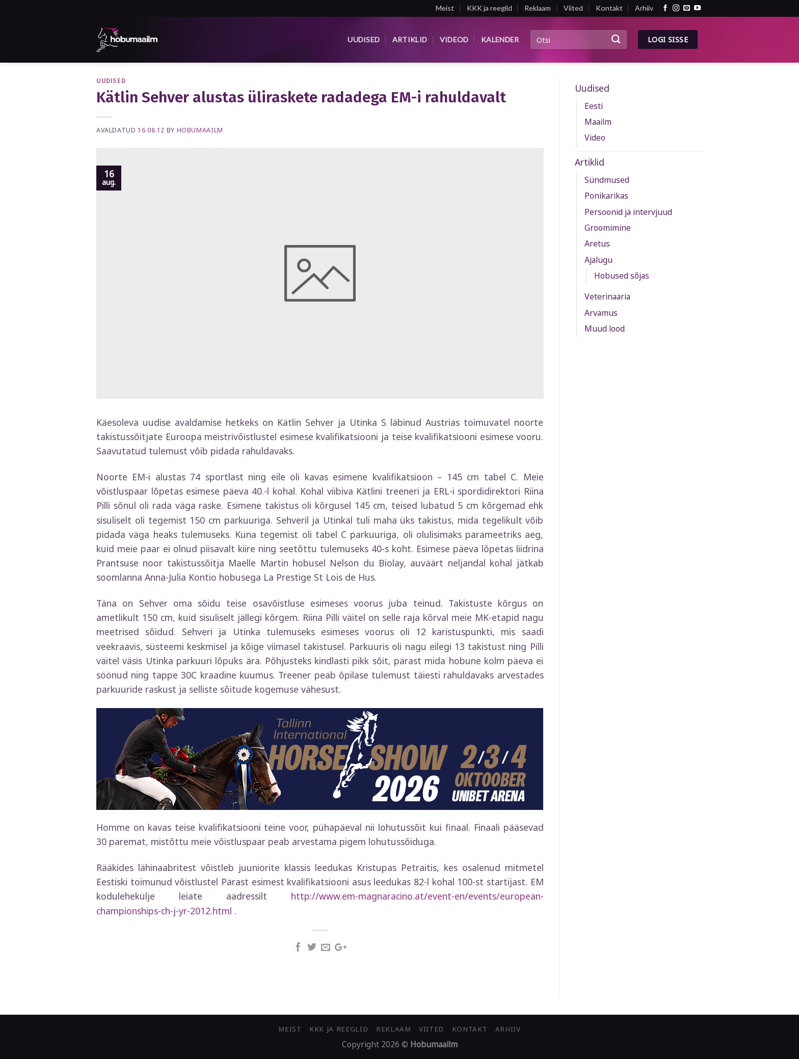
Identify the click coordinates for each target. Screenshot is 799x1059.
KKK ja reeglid (489, 8)
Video (594, 137)
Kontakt (609, 8)
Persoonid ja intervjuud (628, 212)
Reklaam (537, 8)
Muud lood (604, 328)
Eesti (593, 106)
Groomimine (607, 227)
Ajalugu (598, 259)
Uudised (364, 39)
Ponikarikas (606, 195)
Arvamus (601, 312)
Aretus (597, 243)
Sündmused (606, 179)
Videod (454, 39)
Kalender (500, 39)
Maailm (597, 121)
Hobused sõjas (621, 275)
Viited (573, 8)
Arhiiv (644, 8)
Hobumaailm (200, 130)
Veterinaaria (607, 296)
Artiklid (409, 39)
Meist (445, 8)
